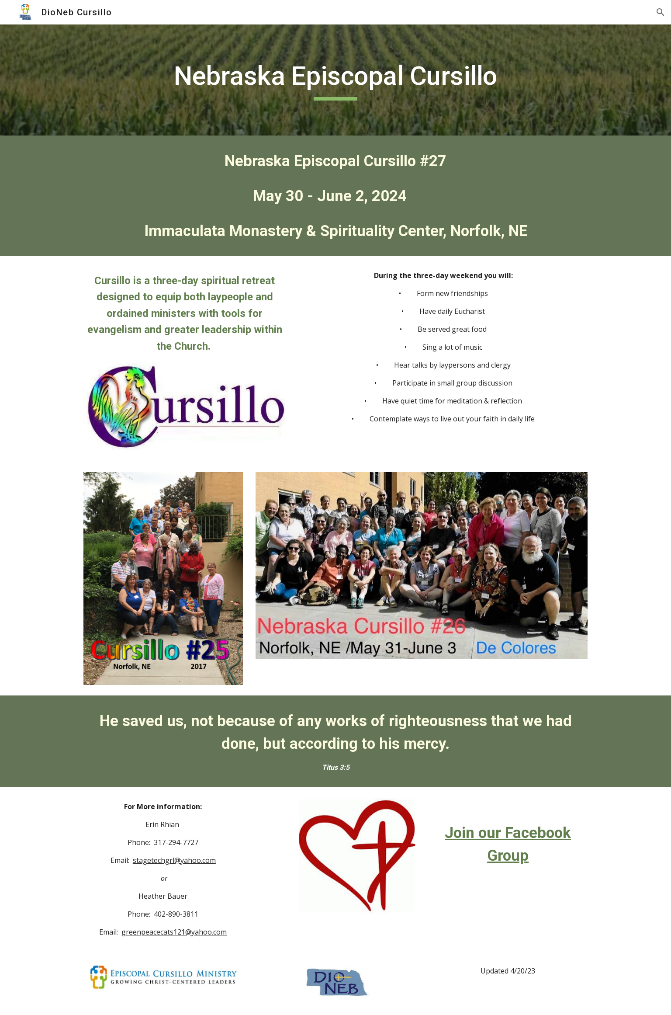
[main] (335, 80)
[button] (660, 12)
